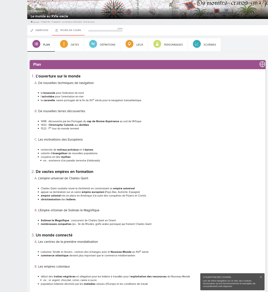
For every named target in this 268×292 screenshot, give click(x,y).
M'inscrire (13, 16)
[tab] (40, 45)
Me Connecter (13, 21)
